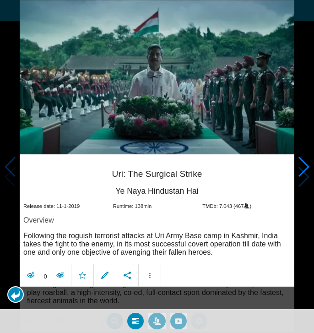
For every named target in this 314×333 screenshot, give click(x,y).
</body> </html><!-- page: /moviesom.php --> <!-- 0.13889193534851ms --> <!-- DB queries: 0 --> (157, 166)
